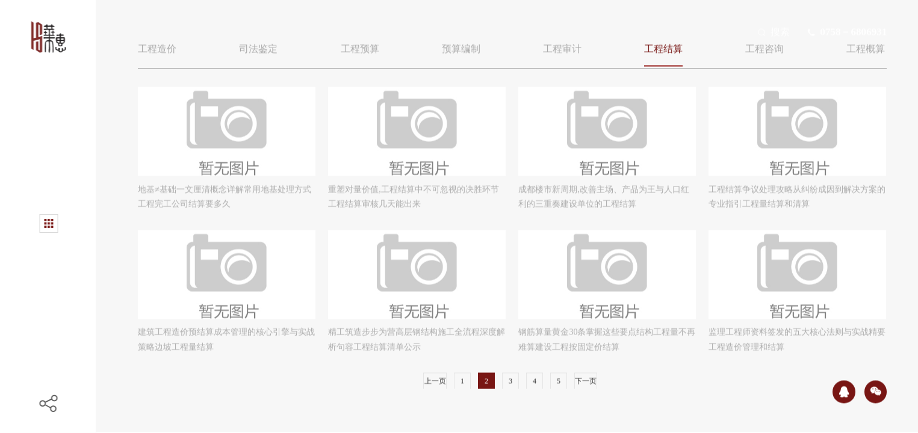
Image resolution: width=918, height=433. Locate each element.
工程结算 (663, 46)
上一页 (435, 378)
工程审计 (562, 46)
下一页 (586, 378)
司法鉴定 (258, 46)
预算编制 (461, 46)
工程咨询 (764, 46)
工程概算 (865, 46)
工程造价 (157, 46)
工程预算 (360, 46)
